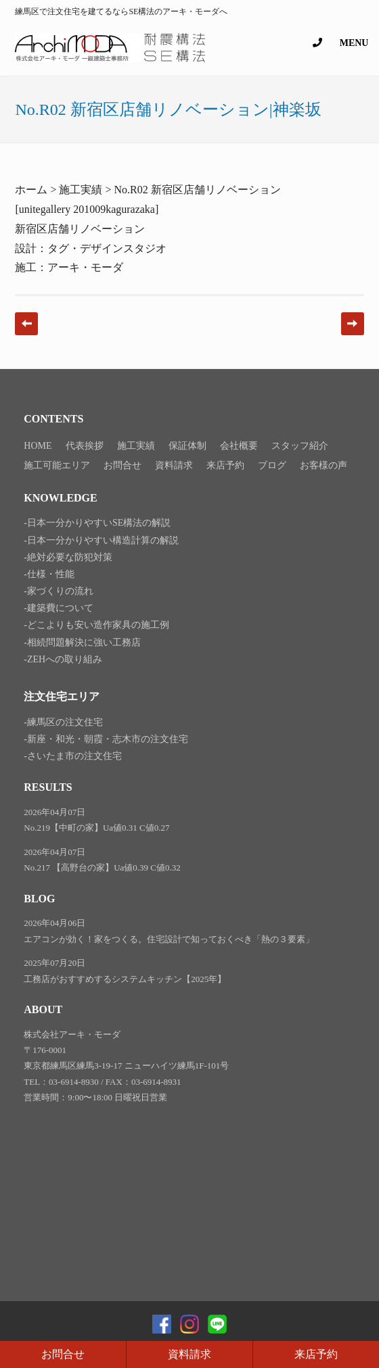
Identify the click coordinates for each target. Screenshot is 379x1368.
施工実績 (136, 446)
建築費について (60, 608)
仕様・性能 (50, 574)
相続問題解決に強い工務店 (84, 642)
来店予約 (316, 1354)
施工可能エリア (57, 465)
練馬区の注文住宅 (65, 722)
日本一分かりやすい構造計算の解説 (103, 540)
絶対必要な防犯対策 (69, 557)
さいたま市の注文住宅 (74, 756)
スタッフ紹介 (299, 446)
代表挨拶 (85, 446)
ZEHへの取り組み (64, 659)
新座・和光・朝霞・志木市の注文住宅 (107, 739)
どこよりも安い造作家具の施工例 (98, 625)
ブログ (272, 465)
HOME (37, 446)
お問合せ (63, 1354)
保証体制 (187, 446)
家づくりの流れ (60, 591)
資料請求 (189, 1354)
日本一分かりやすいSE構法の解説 (99, 523)
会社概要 (239, 446)
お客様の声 (323, 465)
